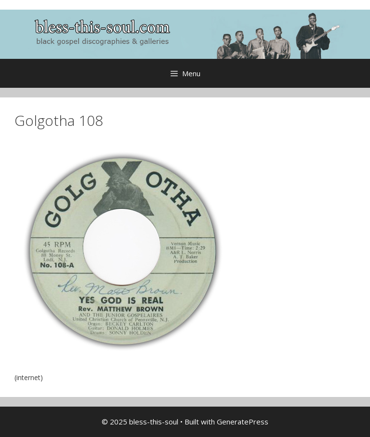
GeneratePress (242, 421)
